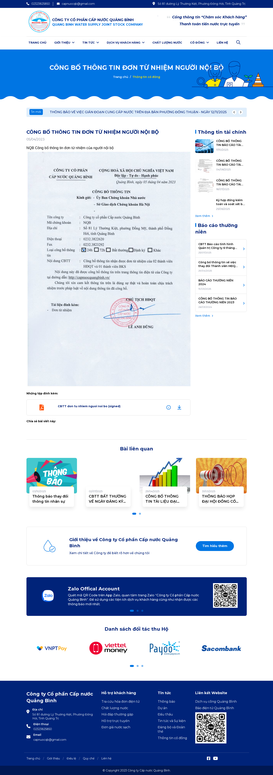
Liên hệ (222, 42)
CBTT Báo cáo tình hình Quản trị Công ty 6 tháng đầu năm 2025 (216, 245)
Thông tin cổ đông (172, 737)
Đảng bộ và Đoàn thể (171, 729)
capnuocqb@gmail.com (49, 739)
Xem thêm (204, 215)
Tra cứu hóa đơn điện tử (120, 701)
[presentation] (234, 112)
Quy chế (88, 758)
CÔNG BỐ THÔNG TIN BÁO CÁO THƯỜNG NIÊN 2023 (217, 300)
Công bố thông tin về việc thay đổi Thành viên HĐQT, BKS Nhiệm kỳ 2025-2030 (218, 264)
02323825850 (42, 728)
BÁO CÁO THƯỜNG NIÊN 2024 (215, 282)
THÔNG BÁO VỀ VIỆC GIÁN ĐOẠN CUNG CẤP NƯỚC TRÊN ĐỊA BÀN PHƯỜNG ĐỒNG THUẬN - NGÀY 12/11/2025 (138, 112)
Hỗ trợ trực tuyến (115, 720)
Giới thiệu (64, 42)
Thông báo (166, 701)
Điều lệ (71, 758)
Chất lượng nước (167, 42)
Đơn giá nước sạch (115, 726)
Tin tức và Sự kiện (172, 720)
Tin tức (90, 42)
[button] (134, 513)
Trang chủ (37, 42)
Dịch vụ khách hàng (125, 42)
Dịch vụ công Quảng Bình (216, 701)
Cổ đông (199, 42)
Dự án (162, 707)
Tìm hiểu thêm (214, 545)
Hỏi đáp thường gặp (117, 714)
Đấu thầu (165, 714)
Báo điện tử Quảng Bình (214, 707)
